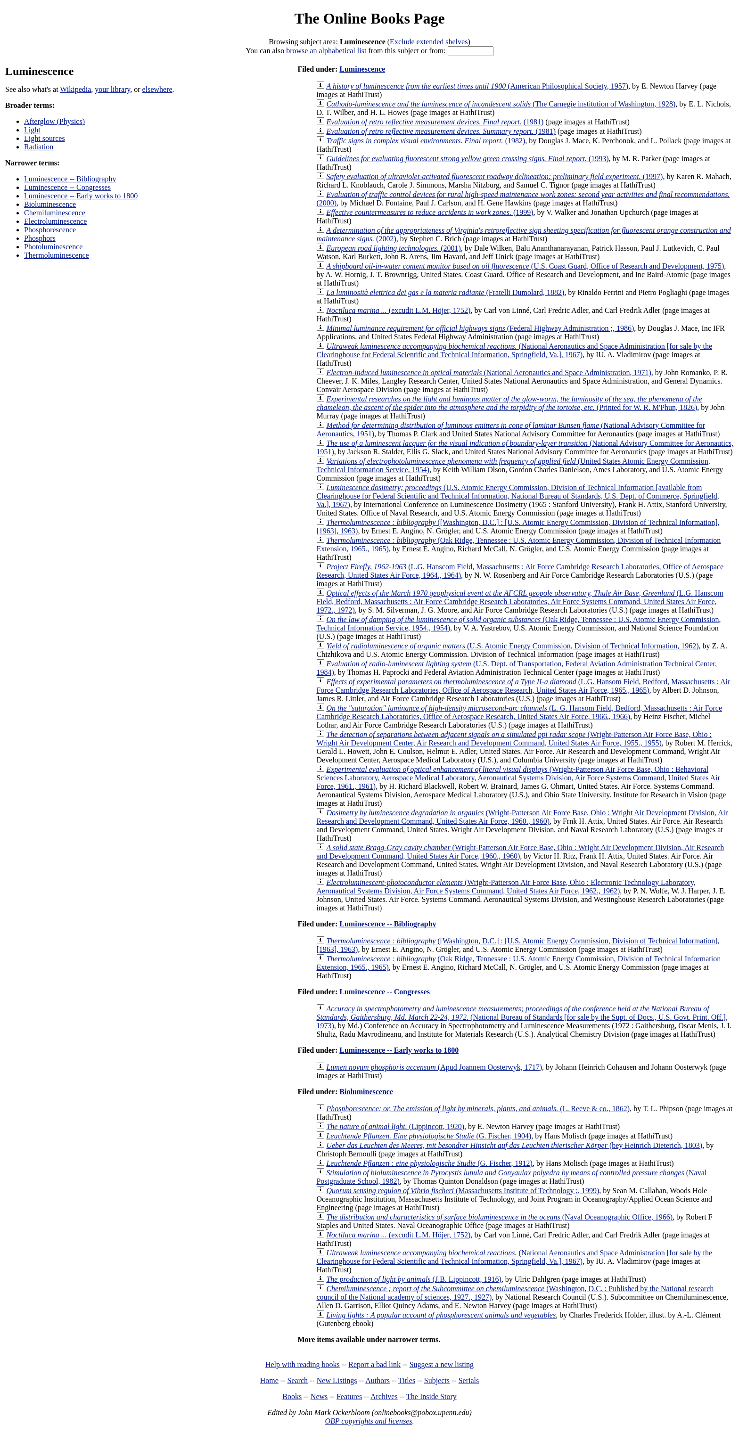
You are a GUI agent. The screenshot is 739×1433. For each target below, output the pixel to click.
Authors (377, 1380)
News (319, 1396)
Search (297, 1380)
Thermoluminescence (56, 255)
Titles (406, 1380)
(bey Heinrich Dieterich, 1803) (514, 1145)
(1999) (429, 212)
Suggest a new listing (442, 1364)
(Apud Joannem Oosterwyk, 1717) (434, 1067)
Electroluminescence (55, 221)
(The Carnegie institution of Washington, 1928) (500, 104)
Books (292, 1396)
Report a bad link (374, 1364)
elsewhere (157, 89)
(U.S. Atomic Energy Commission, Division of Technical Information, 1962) (512, 646)
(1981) (434, 122)
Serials (469, 1380)
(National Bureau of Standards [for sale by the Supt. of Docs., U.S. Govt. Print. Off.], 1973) (522, 1017)
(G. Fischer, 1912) (429, 1163)
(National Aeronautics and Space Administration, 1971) (488, 372)
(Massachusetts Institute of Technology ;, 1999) (462, 1191)
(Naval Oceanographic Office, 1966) (499, 1217)
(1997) (494, 176)
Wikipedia (75, 89)
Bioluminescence (50, 204)
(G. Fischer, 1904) (428, 1136)
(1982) (425, 141)
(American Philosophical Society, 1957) (477, 86)
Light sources (44, 138)
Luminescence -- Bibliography (70, 179)
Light (32, 130)
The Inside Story (431, 1396)
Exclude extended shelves (429, 42)
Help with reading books (302, 1364)
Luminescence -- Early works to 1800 (81, 196)
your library (112, 89)
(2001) (393, 248)
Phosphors (40, 238)
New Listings (337, 1380)
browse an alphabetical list (326, 51)
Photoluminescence (53, 247)
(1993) (467, 159)
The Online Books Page (369, 18)
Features (349, 1396)
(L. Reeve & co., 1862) (478, 1109)
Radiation (38, 147)
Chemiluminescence (54, 213)
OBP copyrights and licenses (368, 1421)
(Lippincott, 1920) (395, 1126)
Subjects (437, 1380)
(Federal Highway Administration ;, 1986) (480, 328)
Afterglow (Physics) (54, 121)
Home (269, 1380)
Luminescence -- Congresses (67, 187)
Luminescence (362, 69)
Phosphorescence (50, 230)
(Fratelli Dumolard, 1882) (445, 292)
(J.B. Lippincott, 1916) (413, 1279)
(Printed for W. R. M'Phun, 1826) (509, 403)
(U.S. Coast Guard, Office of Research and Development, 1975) (525, 266)
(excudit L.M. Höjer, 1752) (398, 310)
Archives (384, 1396)
